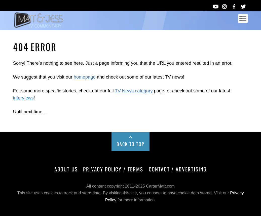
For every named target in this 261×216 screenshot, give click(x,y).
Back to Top (130, 143)
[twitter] (243, 5)
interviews (23, 97)
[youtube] (215, 5)
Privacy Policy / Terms (113, 169)
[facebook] (234, 5)
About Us (66, 169)
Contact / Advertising (178, 169)
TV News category (134, 90)
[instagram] (224, 5)
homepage (85, 77)
